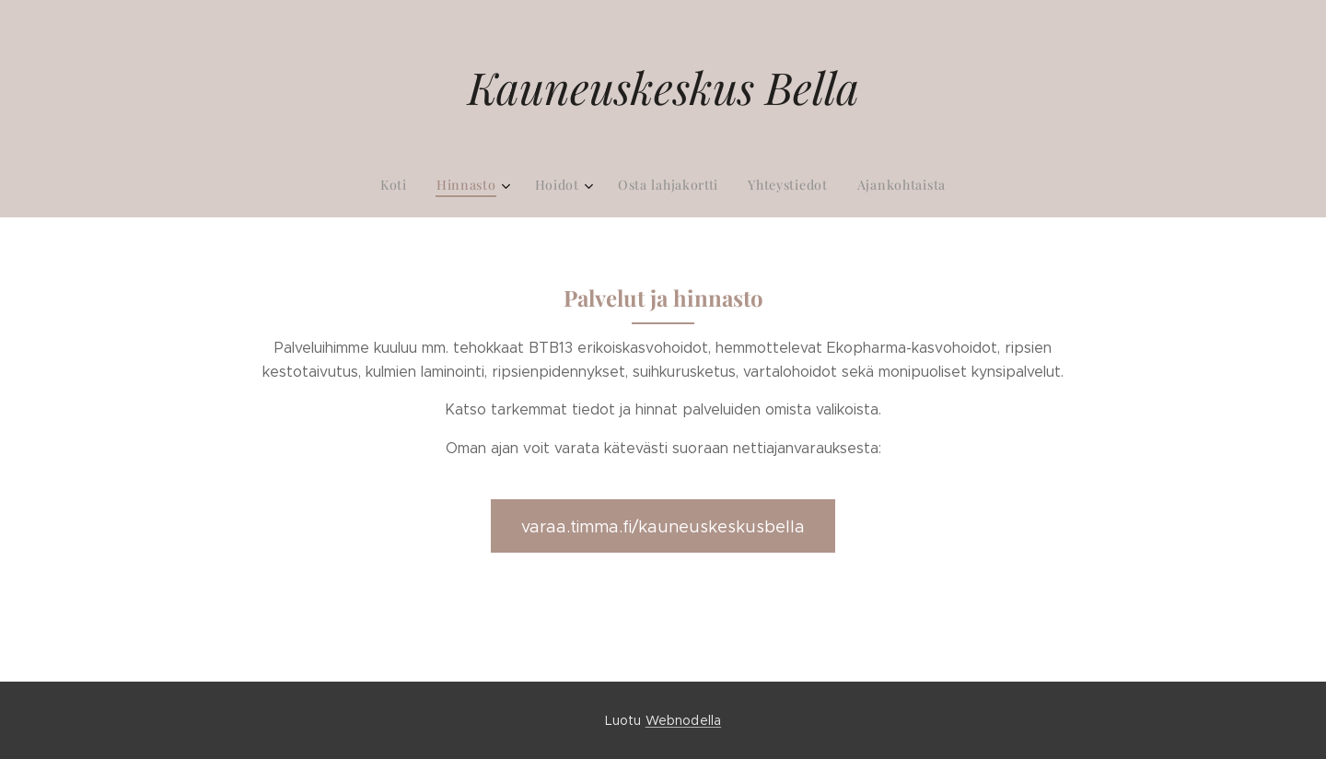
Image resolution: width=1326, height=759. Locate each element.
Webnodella (683, 720)
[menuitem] (587, 185)
